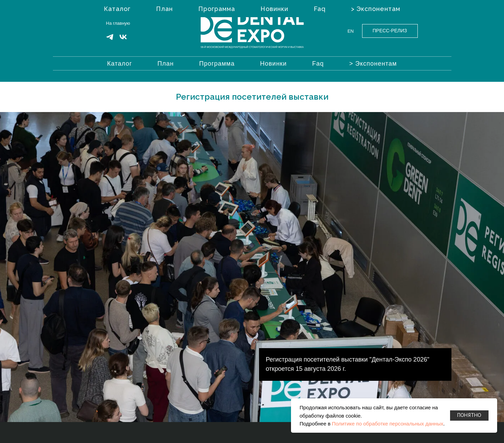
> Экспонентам (373, 63)
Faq (318, 63)
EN (350, 31)
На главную (118, 23)
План (165, 63)
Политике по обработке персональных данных (387, 424)
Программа (217, 63)
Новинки (273, 63)
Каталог (119, 63)
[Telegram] (109, 39)
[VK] (123, 39)
